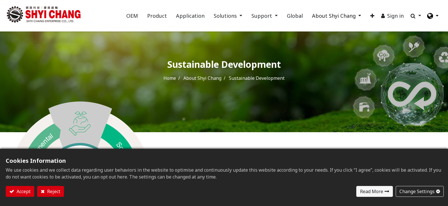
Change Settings (417, 191)
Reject (53, 191)
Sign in (395, 16)
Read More (371, 191)
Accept (23, 191)
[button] (372, 16)
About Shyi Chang (202, 79)
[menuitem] (131, 16)
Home (169, 79)
